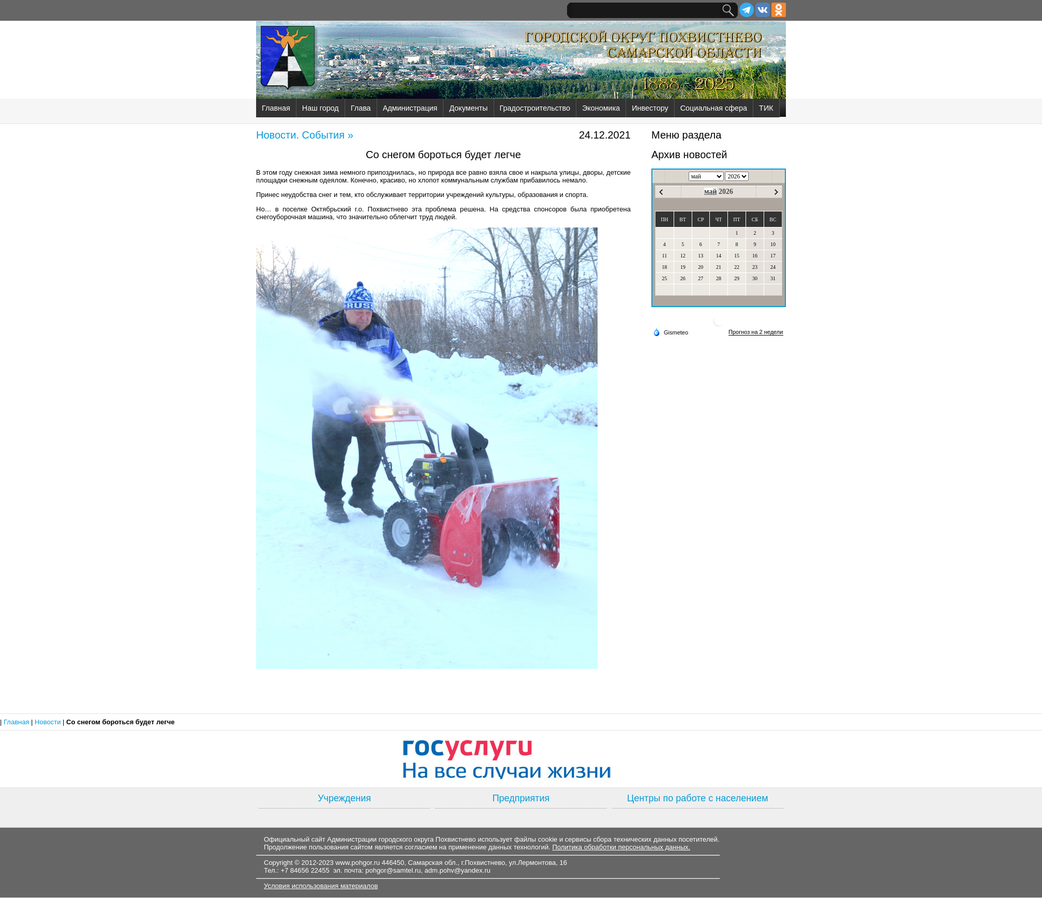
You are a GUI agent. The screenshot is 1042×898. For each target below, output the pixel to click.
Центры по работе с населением (697, 798)
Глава (361, 108)
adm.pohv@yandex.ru (457, 870)
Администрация (410, 108)
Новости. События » (304, 135)
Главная (276, 108)
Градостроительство (535, 108)
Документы (468, 108)
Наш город (320, 108)
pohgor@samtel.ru (393, 870)
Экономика (601, 108)
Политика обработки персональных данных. (621, 847)
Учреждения (344, 798)
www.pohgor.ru (357, 862)
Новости (49, 722)
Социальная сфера (713, 108)
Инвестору (650, 108)
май (710, 191)
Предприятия (521, 798)
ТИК (766, 108)
